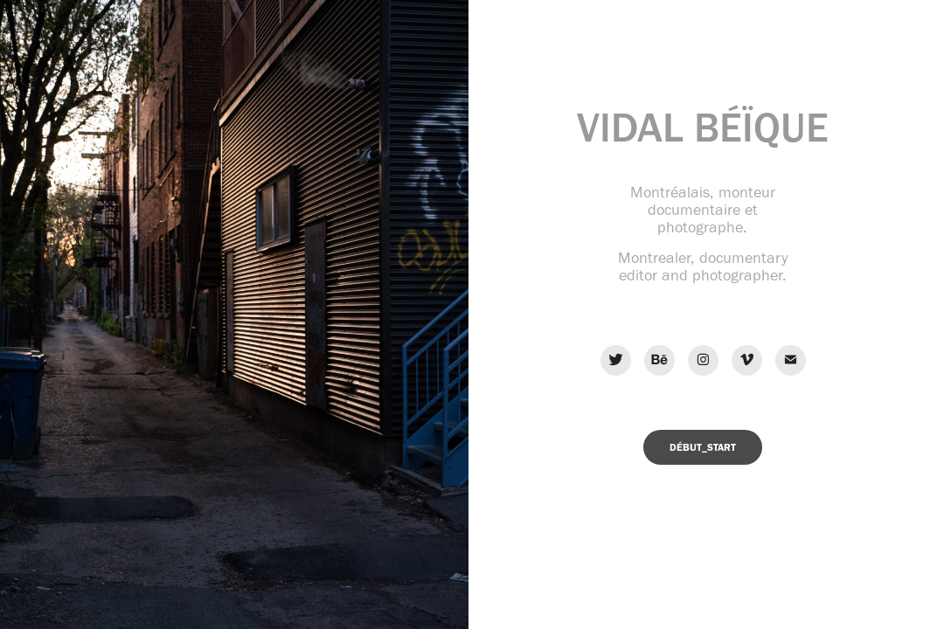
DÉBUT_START (703, 447)
